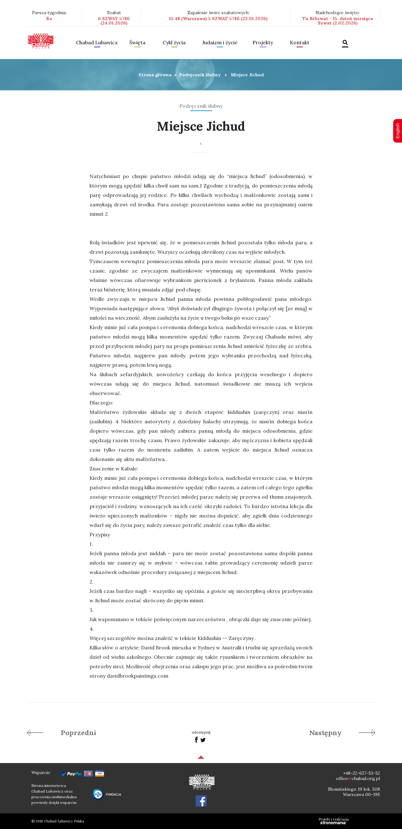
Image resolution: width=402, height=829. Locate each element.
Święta (137, 43)
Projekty (263, 43)
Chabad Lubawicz (97, 43)
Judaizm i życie (219, 43)
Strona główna (155, 75)
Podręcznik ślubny (200, 75)
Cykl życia (174, 43)
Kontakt (299, 43)
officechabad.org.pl (358, 778)
